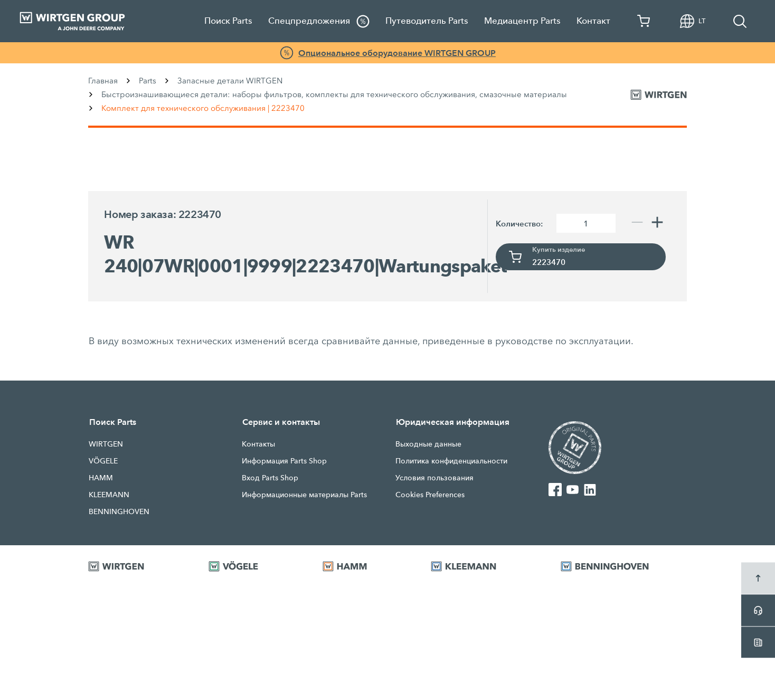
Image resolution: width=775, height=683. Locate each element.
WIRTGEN (106, 444)
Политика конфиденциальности (451, 461)
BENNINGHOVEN (119, 511)
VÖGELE (103, 461)
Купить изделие (558, 249)
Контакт (593, 20)
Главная (103, 81)
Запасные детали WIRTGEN (229, 81)
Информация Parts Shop (284, 461)
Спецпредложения (319, 21)
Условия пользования (434, 477)
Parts (147, 81)
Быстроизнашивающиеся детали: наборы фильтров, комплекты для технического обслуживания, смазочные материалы (334, 94)
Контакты (258, 444)
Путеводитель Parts (426, 20)
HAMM (101, 477)
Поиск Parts (228, 20)
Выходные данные (428, 444)
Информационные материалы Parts (304, 494)
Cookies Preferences (430, 494)
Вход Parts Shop (270, 477)
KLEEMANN (109, 494)
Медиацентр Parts (522, 20)
